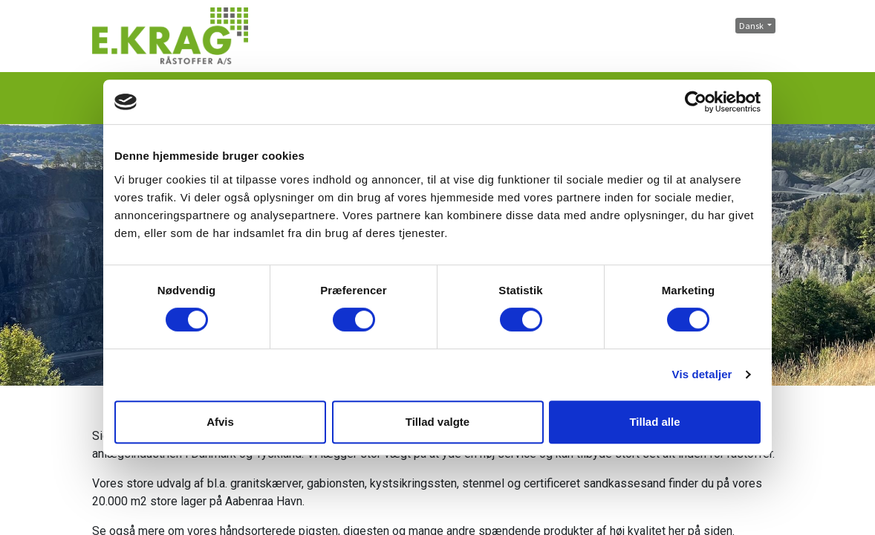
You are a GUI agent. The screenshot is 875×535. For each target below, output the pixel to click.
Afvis (220, 421)
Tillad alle (654, 421)
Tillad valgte (437, 421)
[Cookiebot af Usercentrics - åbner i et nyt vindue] (696, 102)
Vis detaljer (702, 374)
